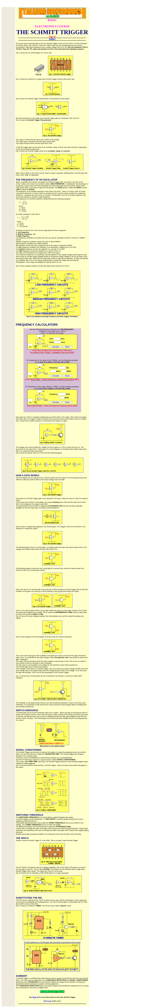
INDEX (52, 39)
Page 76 (35, 997)
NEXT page (47, 1001)
